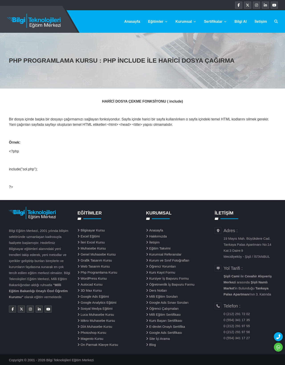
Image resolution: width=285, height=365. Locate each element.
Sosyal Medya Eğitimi (96, 308)
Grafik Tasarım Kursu (96, 260)
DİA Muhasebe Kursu (96, 326)
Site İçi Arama (159, 338)
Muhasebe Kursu (93, 248)
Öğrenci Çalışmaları (164, 308)
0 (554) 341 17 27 (237, 338)
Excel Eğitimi (90, 236)
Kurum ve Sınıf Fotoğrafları (169, 260)
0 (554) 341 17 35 (237, 320)
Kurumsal (185, 21)
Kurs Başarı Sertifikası (165, 320)
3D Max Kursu (91, 290)
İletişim (261, 21)
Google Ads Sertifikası (165, 332)
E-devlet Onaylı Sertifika (167, 326)
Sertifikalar (215, 21)
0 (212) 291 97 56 (237, 332)
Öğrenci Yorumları (162, 266)
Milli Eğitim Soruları (163, 296)
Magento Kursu (92, 338)
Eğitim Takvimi (160, 248)
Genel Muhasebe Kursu (98, 254)
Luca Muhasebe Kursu (97, 314)
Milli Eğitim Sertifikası (165, 314)
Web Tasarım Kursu (95, 266)
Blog (152, 344)
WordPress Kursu (94, 278)
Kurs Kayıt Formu (162, 272)
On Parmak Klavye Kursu (99, 344)
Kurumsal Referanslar (165, 254)
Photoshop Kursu (93, 332)
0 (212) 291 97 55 (237, 326)
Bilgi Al (240, 21)
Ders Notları (158, 290)
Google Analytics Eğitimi (98, 302)
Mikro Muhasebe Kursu (98, 320)
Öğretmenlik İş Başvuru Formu (171, 284)
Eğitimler (157, 21)
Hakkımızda (158, 236)
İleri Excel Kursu (93, 242)
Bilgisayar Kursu (93, 230)
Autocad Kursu (91, 284)
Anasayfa (132, 21)
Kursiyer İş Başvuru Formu (169, 278)
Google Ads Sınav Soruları (169, 302)
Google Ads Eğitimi (95, 296)
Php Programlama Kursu (99, 272)
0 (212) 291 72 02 (237, 314)
